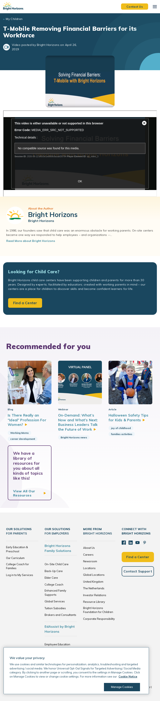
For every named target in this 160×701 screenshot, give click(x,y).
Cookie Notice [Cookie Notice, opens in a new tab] (128, 676)
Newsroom (90, 561)
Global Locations (94, 574)
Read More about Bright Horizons (30, 241)
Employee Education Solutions (57, 646)
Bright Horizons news (74, 437)
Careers (88, 554)
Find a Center (25, 302)
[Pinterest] (144, 542)
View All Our (24, 493)
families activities (121, 434)
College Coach (54, 584)
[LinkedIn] (131, 542)
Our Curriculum (15, 558)
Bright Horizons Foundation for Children (98, 610)
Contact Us (134, 6)
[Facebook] (124, 542)
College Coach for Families (17, 566)
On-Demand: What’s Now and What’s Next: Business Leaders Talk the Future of (78, 422)
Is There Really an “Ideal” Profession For (27, 420)
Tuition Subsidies (55, 608)
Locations (89, 568)
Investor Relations (94, 595)
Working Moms (19, 432)
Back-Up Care (54, 571)
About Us (89, 547)
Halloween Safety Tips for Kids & (129, 417)
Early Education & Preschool (17, 549)
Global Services (55, 601)
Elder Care (51, 577)
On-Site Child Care (57, 564)
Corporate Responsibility (99, 618)
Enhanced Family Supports (55, 592)
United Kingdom (93, 581)
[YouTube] (137, 542)
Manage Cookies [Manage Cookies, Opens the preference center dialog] (122, 687)
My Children (14, 19)
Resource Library (94, 601)
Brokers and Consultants (60, 614)
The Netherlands (93, 588)
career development (22, 438)
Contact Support (138, 571)
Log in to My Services (19, 575)
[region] (76, 670)
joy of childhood (121, 428)
